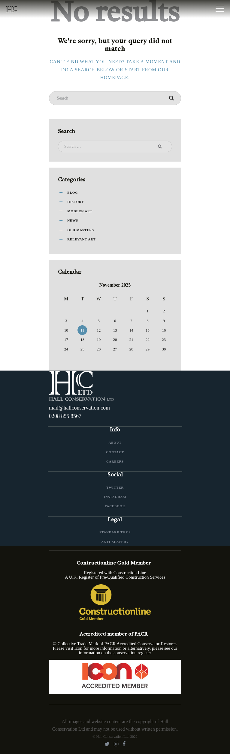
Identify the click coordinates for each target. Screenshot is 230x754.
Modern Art (79, 211)
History (75, 202)
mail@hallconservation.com (79, 408)
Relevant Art (81, 239)
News (72, 220)
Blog (72, 192)
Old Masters (80, 230)
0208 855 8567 (65, 416)
